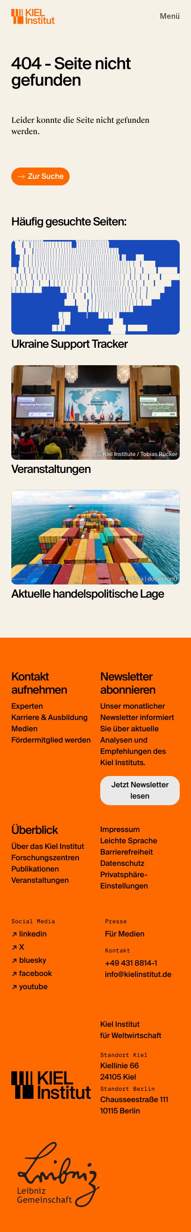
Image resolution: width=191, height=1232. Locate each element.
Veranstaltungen (40, 880)
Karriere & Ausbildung (49, 717)
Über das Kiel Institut (47, 846)
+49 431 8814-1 (131, 963)
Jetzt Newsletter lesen (140, 790)
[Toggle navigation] (170, 16)
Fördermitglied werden (51, 740)
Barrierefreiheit (126, 852)
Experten (27, 706)
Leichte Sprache (128, 841)
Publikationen (35, 869)
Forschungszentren (45, 858)
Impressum (120, 829)
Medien (24, 729)
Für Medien (124, 934)
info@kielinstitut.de (138, 974)
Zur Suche (46, 176)
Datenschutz (122, 863)
